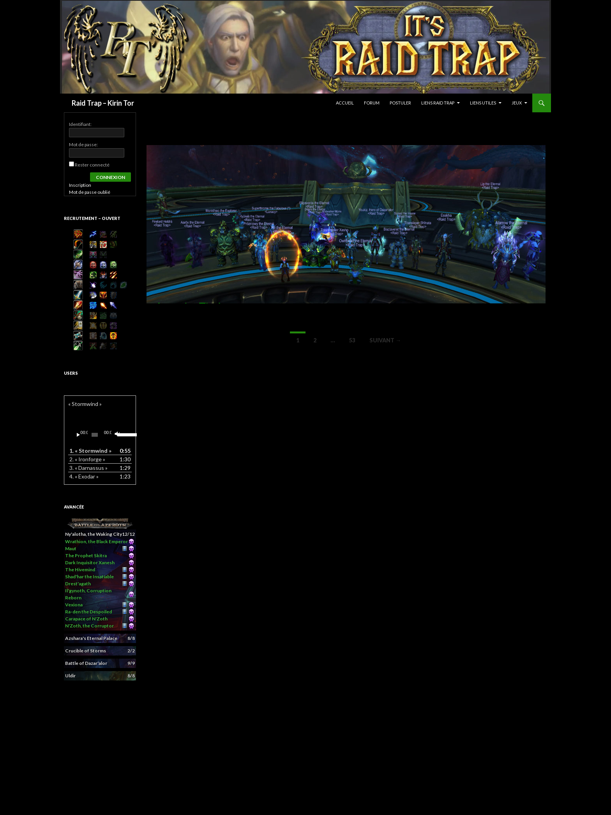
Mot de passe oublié (89, 192)
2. (87, 459)
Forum (372, 102)
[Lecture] (78, 435)
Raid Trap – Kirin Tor (103, 103)
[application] (100, 435)
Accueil (345, 102)
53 (352, 340)
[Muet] (117, 435)
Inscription (80, 185)
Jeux (517, 102)
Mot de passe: (83, 144)
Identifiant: (80, 124)
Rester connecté (92, 165)
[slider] (94, 435)
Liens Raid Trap (437, 102)
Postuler (400, 102)
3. (88, 467)
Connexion (110, 177)
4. (84, 476)
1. (90, 450)
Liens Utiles (483, 102)
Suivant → (385, 340)
